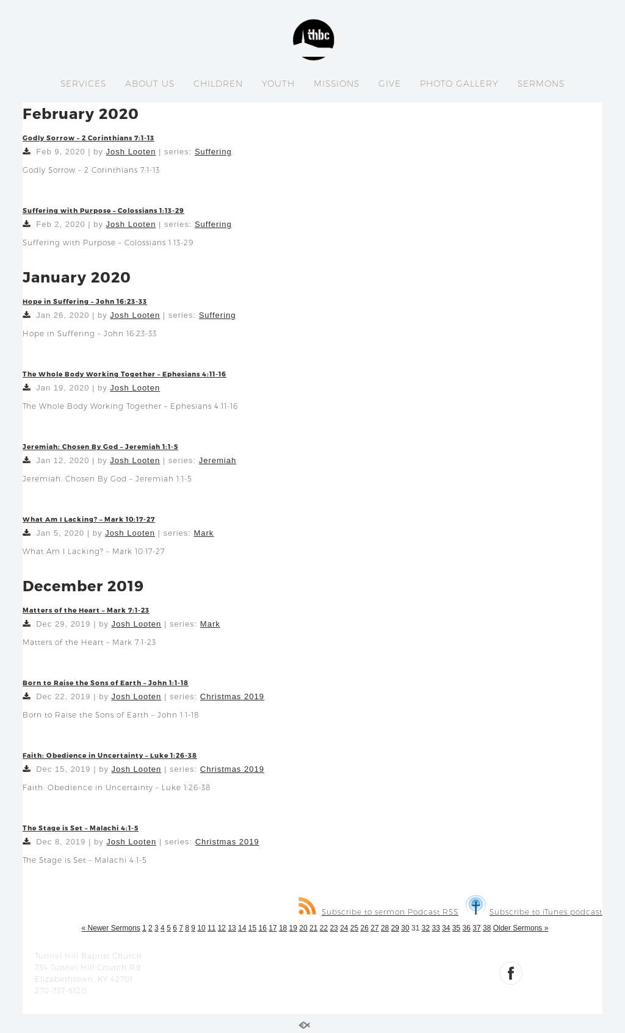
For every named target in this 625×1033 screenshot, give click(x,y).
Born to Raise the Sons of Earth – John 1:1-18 (106, 682)
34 (446, 928)
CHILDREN (218, 83)
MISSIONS (336, 83)
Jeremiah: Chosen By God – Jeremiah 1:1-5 (100, 446)
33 (435, 928)
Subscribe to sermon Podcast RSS (378, 911)
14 (242, 928)
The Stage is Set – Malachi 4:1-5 (81, 828)
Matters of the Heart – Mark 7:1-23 (86, 610)
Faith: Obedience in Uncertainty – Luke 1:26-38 (110, 755)
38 (487, 928)
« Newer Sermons (111, 928)
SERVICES (83, 83)
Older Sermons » (521, 928)
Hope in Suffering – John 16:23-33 (85, 301)
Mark (203, 533)
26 (365, 928)
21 (313, 928)
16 (263, 928)
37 (476, 928)
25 (354, 928)
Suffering (213, 151)
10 (201, 928)
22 (324, 928)
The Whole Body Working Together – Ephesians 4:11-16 (124, 374)
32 (426, 928)
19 (293, 928)
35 (456, 928)
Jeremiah (217, 460)
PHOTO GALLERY (459, 83)
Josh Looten (131, 151)
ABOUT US (150, 83)
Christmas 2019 (232, 696)
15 (252, 928)
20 (303, 928)
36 (467, 928)
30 (405, 928)
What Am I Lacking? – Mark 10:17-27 (89, 519)
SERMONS (541, 83)
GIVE (389, 83)
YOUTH (278, 83)
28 (385, 928)
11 (211, 928)
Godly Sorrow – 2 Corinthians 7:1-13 (88, 138)
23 (334, 928)
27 (374, 928)
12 (222, 928)
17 (272, 928)
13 (232, 928)
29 (395, 928)
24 (344, 928)
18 (283, 928)
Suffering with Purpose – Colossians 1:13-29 (103, 210)
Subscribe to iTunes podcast (534, 911)
